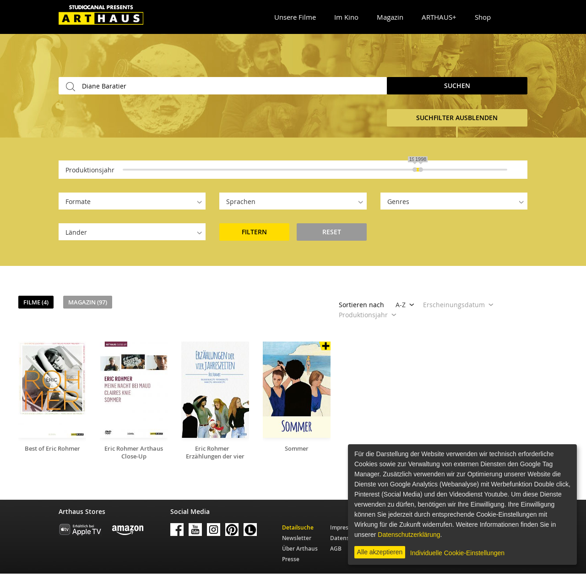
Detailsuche (298, 527)
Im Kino (346, 17)
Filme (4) (36, 302)
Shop (483, 17)
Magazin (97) (87, 302)
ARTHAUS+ (439, 17)
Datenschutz (347, 538)
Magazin (390, 17)
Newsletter (296, 538)
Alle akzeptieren (380, 552)
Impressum (345, 527)
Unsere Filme (295, 17)
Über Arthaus (300, 548)
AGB (336, 548)
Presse (290, 559)
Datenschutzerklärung (409, 534)
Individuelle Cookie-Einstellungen (457, 553)
